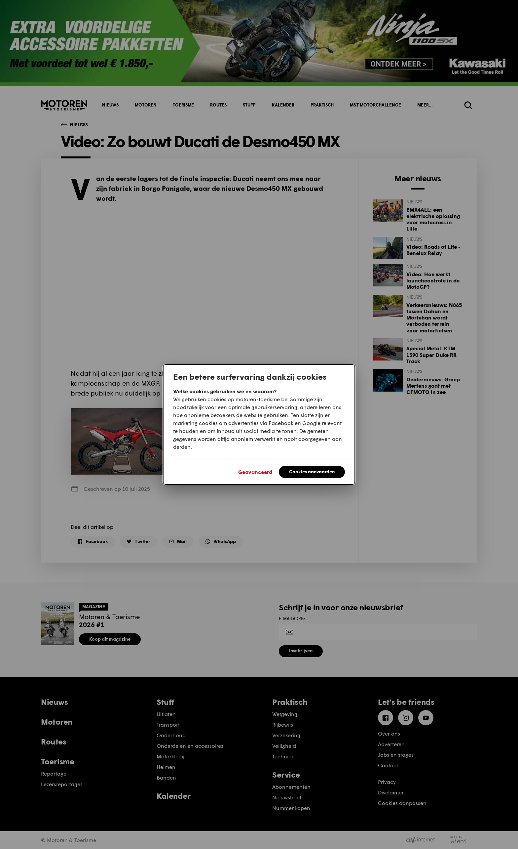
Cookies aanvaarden (312, 471)
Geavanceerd (255, 472)
